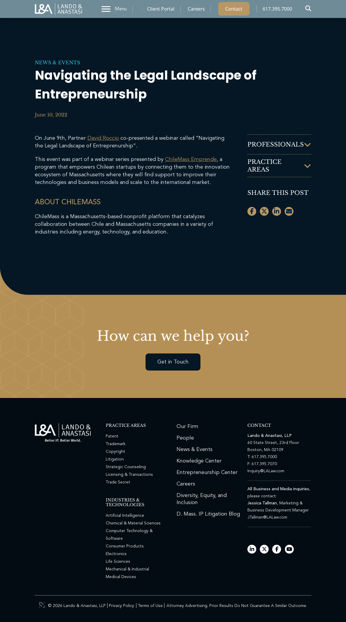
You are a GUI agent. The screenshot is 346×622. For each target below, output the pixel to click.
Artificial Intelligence (125, 516)
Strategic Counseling (126, 467)
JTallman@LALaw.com (267, 517)
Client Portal (160, 10)
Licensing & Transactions (129, 475)
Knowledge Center (199, 461)
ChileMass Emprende (191, 159)
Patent (112, 436)
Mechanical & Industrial (127, 569)
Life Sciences (118, 562)
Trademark (115, 444)
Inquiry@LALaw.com (265, 471)
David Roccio (103, 138)
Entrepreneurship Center (207, 472)
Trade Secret (118, 482)
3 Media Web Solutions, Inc (42, 605)
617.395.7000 (277, 10)
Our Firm (187, 426)
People (185, 438)
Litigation (115, 459)
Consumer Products (125, 546)
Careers (196, 10)
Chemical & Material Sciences (133, 523)
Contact (233, 10)
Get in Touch (173, 362)
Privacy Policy (121, 606)
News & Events (57, 62)
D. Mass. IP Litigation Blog (208, 514)
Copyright (115, 452)
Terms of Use (150, 606)
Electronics (116, 554)
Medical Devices (121, 577)
